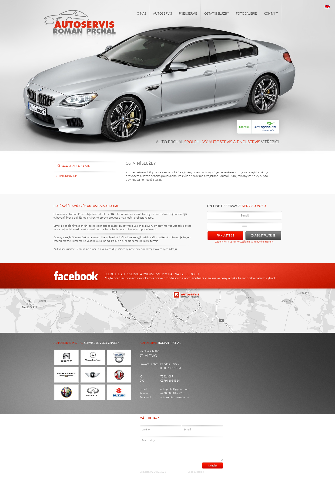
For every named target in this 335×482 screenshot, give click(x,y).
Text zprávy (181, 448)
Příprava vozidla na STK (73, 166)
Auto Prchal (175, 471)
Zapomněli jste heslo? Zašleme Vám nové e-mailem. (244, 241)
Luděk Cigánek (214, 471)
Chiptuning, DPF (67, 176)
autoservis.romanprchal (174, 397)
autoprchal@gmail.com (174, 389)
